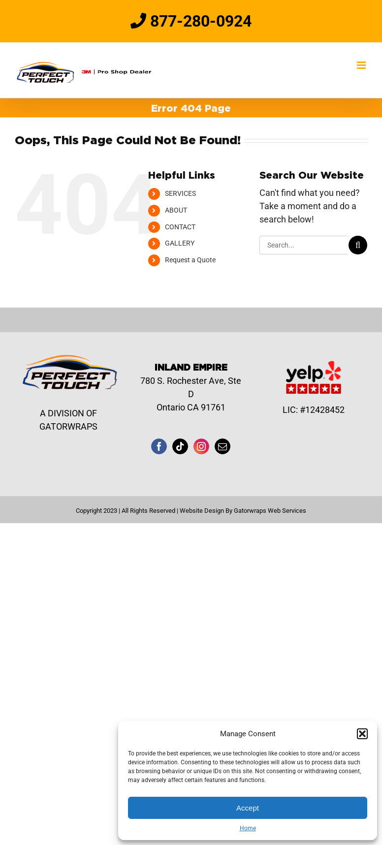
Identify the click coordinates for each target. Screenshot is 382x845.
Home (248, 828)
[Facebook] (159, 446)
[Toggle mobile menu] (362, 65)
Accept (247, 808)
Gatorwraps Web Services (270, 510)
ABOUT (176, 210)
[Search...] (304, 245)
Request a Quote (190, 260)
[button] (362, 734)
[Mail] (222, 446)
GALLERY (179, 243)
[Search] (358, 245)
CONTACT (180, 227)
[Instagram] (201, 446)
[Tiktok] (180, 446)
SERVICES (180, 193)
